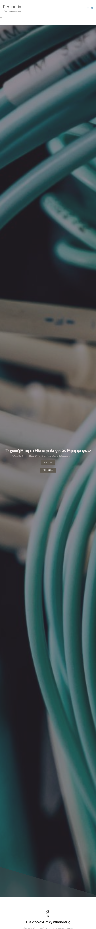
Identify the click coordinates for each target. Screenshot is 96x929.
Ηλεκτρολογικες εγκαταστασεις (48, 921)
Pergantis (12, 6)
